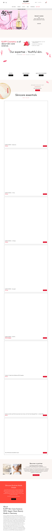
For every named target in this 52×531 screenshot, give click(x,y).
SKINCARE (19, 7)
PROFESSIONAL (33, 6)
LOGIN (40, 2)
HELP (36, 2)
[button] (4, 2)
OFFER (28, 7)
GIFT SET (24, 7)
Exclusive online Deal (21, 9)
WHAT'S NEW (14, 7)
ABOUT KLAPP (38, 6)
